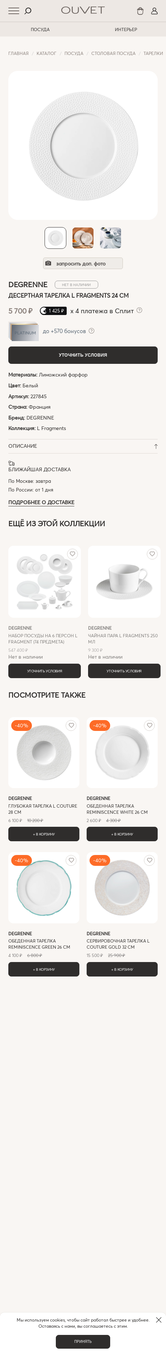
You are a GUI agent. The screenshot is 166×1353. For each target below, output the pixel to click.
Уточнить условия (83, 355)
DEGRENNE (40, 417)
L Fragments (51, 428)
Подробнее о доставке (41, 502)
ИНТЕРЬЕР (126, 29)
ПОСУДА (40, 29)
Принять (83, 1342)
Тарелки (153, 53)
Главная (18, 53)
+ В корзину (44, 834)
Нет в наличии (44, 642)
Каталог (47, 53)
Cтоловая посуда (113, 53)
